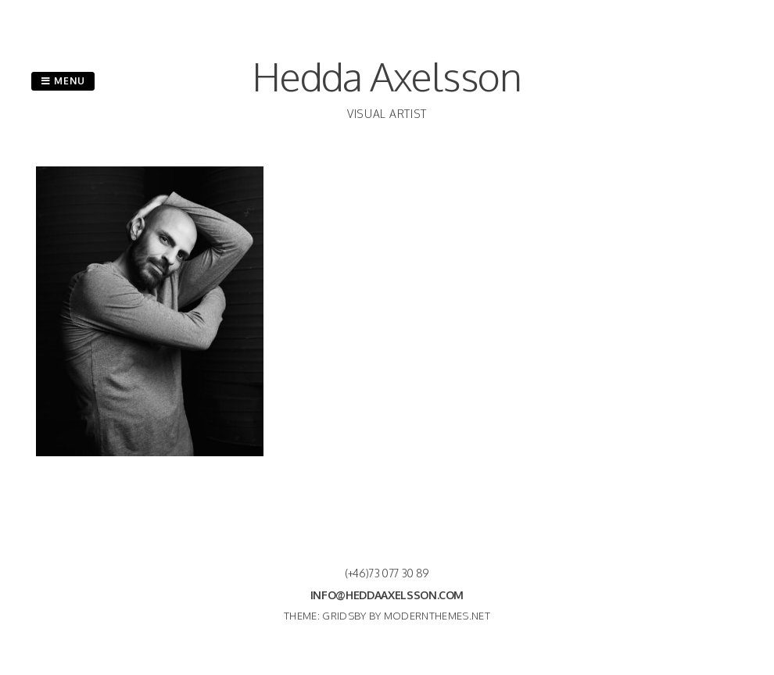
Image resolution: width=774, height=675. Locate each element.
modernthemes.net (437, 615)
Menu (62, 81)
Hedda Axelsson (387, 76)
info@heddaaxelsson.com (387, 595)
